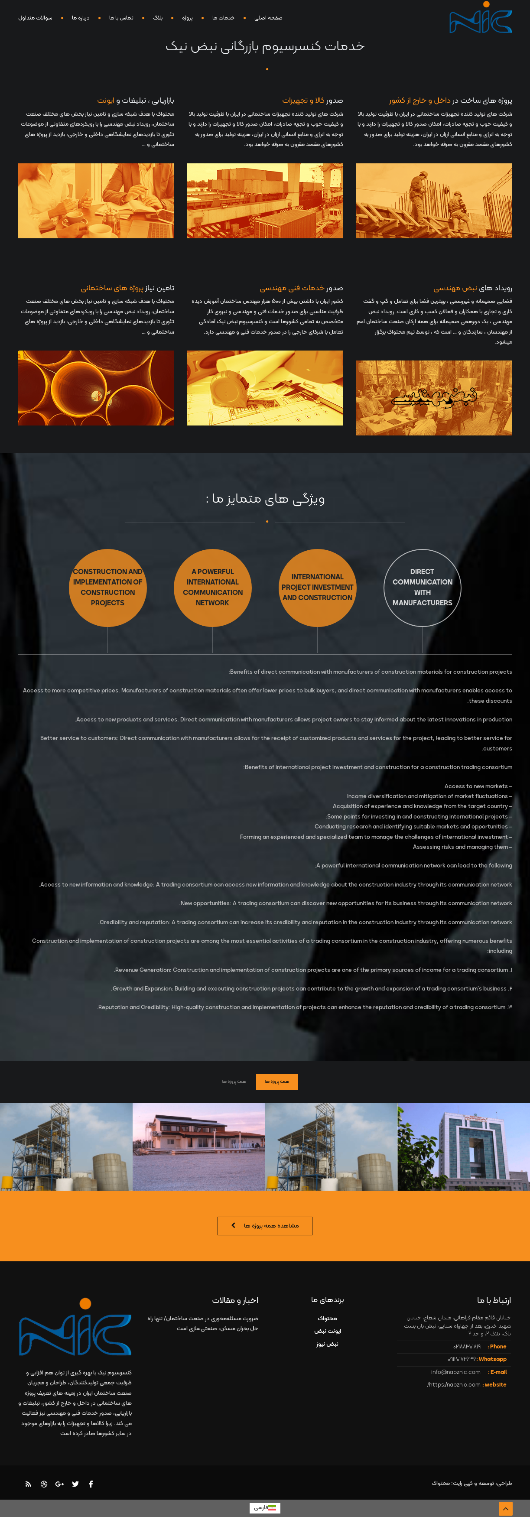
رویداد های (472, 288)
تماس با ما (121, 18)
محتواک (327, 1318)
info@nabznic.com (456, 1372)
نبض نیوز (327, 1344)
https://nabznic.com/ (454, 1385)
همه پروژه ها (277, 1081)
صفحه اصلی (268, 18)
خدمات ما (223, 18)
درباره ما (81, 18)
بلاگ (158, 18)
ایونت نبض (327, 1331)
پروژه (187, 18)
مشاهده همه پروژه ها (271, 1226)
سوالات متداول (35, 18)
